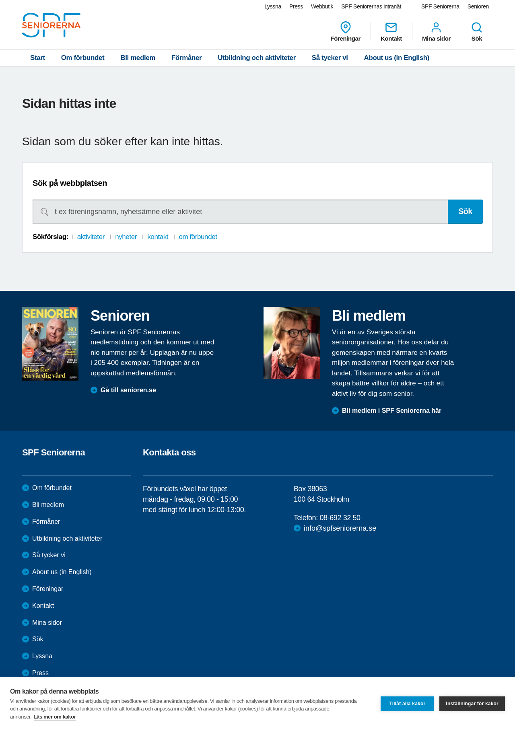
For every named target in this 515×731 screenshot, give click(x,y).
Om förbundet (83, 58)
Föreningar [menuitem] (345, 31)
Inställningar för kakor (472, 703)
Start (37, 58)
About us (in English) (397, 58)
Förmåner (186, 58)
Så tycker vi (330, 58)
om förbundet (198, 237)
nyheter (126, 237)
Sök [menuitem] (477, 31)
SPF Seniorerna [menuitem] (440, 6)
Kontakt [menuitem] (391, 31)
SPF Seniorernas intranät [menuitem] (371, 6)
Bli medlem (137, 58)
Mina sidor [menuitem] (436, 31)
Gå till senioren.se (128, 390)
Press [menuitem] (296, 6)
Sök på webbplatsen (70, 183)
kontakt (157, 237)
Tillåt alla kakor (407, 703)
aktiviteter (91, 237)
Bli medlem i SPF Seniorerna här (391, 410)
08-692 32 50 (339, 518)
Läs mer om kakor (55, 717)
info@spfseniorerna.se (340, 528)
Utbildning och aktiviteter (257, 58)
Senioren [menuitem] (478, 6)
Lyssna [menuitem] (272, 6)
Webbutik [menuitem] (322, 6)
